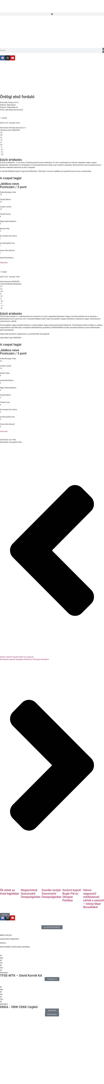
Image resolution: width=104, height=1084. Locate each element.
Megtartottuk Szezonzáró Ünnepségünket (30, 893)
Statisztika (4, 263)
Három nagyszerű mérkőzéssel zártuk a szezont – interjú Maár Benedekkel (93, 898)
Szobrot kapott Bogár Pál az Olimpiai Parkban (71, 895)
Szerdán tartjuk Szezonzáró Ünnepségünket (51, 893)
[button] (52, 14)
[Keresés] (103, 50)
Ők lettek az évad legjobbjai (9, 891)
